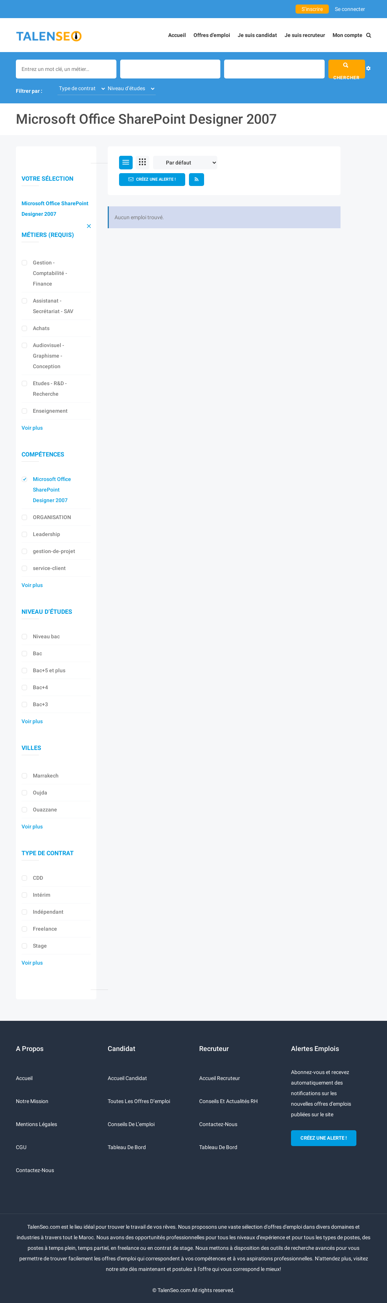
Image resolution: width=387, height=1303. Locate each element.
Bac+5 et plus (49, 670)
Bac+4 (40, 687)
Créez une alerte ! (152, 179)
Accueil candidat (127, 1078)
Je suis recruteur (305, 35)
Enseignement (50, 411)
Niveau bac (46, 636)
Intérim (41, 895)
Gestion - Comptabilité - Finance (50, 273)
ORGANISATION (52, 517)
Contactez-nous (35, 1170)
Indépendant (48, 912)
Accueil (177, 35)
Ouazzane (45, 810)
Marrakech (46, 776)
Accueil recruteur (219, 1078)
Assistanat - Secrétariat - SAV (53, 306)
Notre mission (32, 1101)
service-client (49, 568)
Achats (41, 328)
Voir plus (32, 428)
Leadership (46, 534)
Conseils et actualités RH (228, 1101)
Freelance (45, 929)
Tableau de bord (127, 1147)
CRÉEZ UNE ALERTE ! (323, 1138)
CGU (21, 1147)
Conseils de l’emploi (131, 1124)
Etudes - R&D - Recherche (50, 388)
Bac (37, 653)
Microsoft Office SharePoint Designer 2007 (55, 208)
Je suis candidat (257, 35)
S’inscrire (312, 9)
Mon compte (347, 35)
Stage (40, 946)
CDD (38, 878)
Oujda (40, 793)
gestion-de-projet (54, 551)
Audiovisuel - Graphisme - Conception (48, 355)
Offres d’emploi (212, 35)
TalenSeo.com (174, 1290)
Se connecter (350, 9)
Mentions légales (36, 1124)
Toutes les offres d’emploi (139, 1101)
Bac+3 (40, 704)
